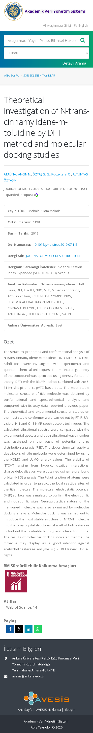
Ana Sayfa (11, 75)
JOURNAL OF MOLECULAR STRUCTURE (53, 255)
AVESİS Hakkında (48, 710)
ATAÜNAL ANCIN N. (17, 174)
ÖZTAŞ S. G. (41, 174)
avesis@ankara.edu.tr (28, 676)
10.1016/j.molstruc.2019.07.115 (55, 244)
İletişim (70, 710)
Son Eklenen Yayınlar (39, 75)
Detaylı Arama (74, 63)
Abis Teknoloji (41, 727)
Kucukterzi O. (61, 174)
